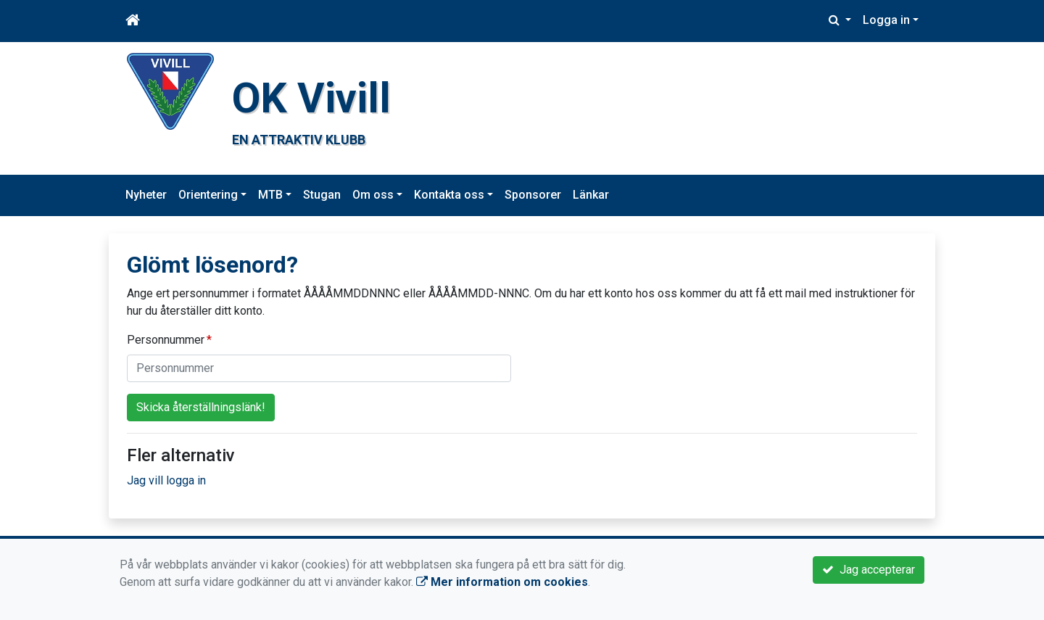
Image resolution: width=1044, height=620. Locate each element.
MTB (270, 195)
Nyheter (146, 195)
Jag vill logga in (166, 480)
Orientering (208, 195)
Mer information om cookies (502, 582)
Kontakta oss (449, 195)
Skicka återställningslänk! (200, 407)
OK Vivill (311, 98)
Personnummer (165, 340)
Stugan (322, 195)
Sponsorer (533, 195)
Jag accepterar (868, 569)
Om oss (373, 195)
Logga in (886, 20)
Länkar (591, 195)
